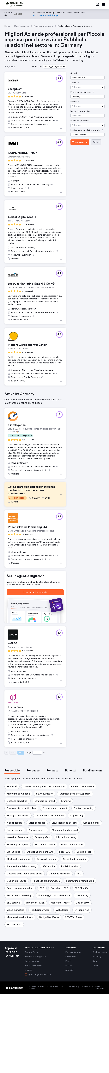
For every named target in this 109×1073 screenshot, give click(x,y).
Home (7, 26)
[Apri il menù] (103, 4)
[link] (97, 4)
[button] (54, 66)
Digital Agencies (21, 26)
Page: (29, 827)
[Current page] (37, 827)
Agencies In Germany (43, 26)
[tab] (12, 846)
